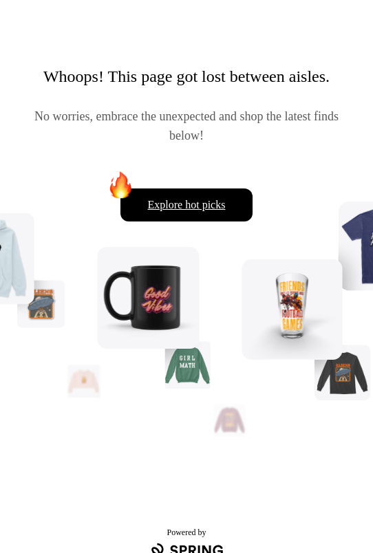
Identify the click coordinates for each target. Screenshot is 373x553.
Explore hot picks (187, 204)
